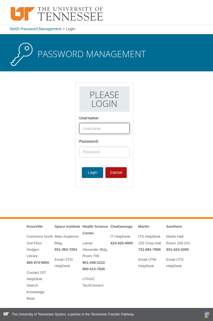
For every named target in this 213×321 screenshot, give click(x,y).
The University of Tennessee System (39, 314)
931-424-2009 (177, 249)
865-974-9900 (38, 262)
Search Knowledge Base (35, 291)
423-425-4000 (121, 243)
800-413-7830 (93, 269)
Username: (89, 118)
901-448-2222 (93, 262)
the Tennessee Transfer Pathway (109, 314)
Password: (89, 141)
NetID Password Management (36, 29)
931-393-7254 (66, 249)
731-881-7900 (149, 249)
